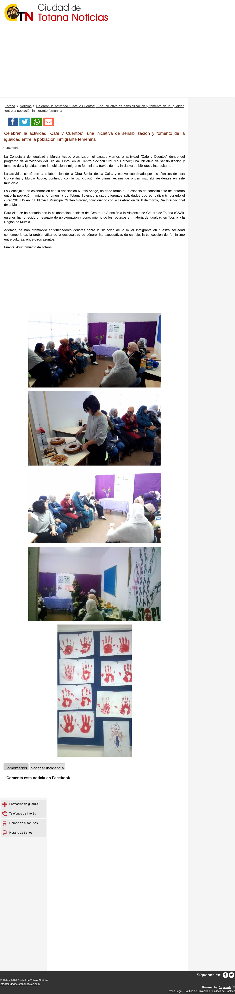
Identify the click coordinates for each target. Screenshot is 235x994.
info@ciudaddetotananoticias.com (20, 984)
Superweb (225, 987)
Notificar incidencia (47, 768)
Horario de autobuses (20, 823)
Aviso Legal (175, 991)
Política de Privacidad (197, 991)
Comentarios (16, 768)
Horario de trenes (17, 832)
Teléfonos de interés (19, 813)
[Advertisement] (117, 67)
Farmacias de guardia (20, 804)
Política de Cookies (223, 991)
